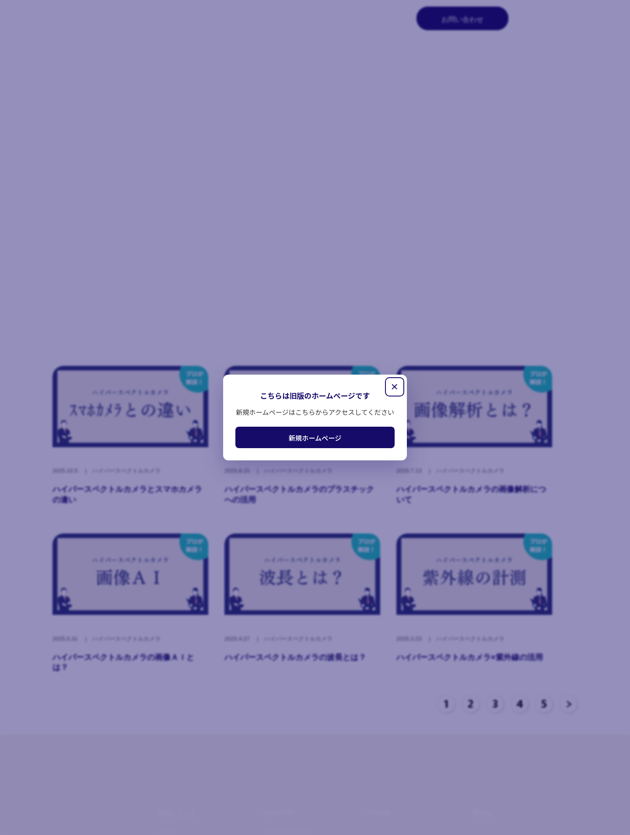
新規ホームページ (315, 437)
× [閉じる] (394, 386)
